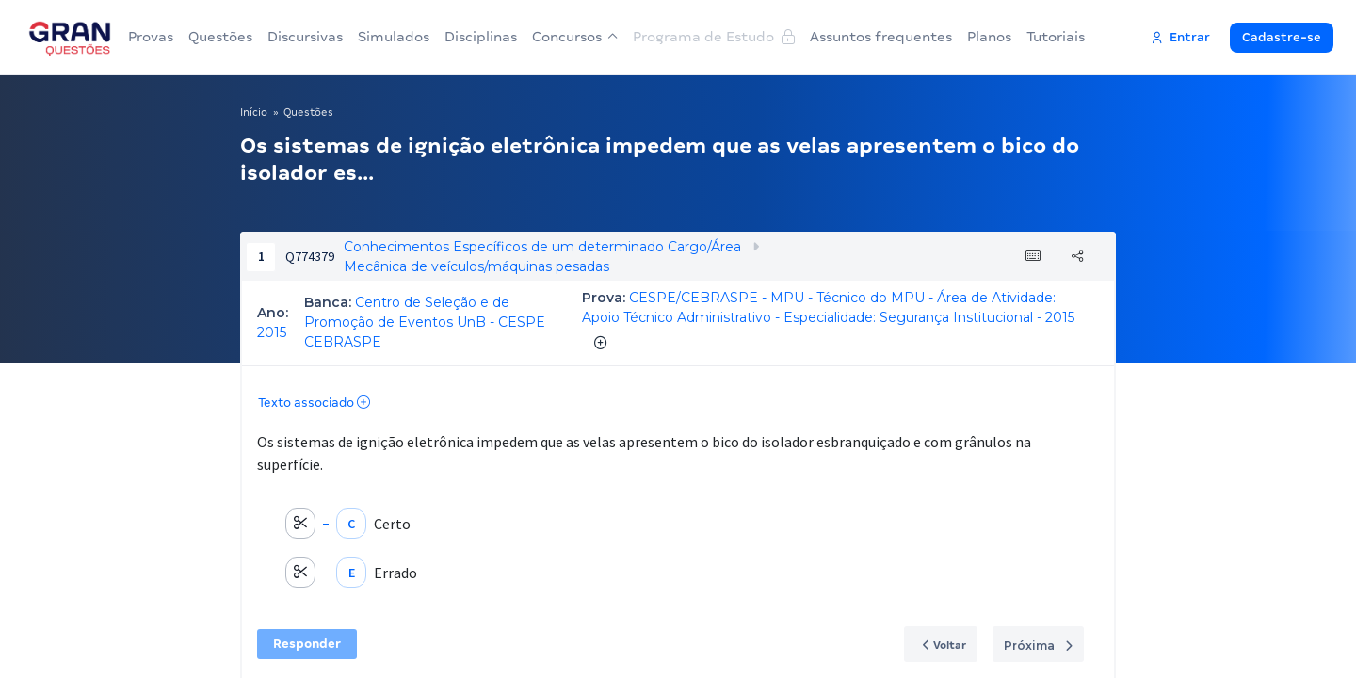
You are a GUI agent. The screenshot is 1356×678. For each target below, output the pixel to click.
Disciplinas (480, 36)
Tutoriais (1055, 36)
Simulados (393, 36)
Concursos (575, 36)
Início (253, 112)
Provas (150, 36)
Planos (989, 36)
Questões (220, 36)
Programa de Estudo (714, 36)
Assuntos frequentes (881, 36)
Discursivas (305, 36)
